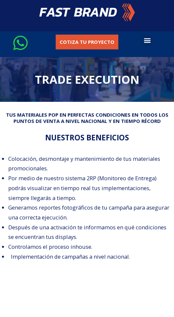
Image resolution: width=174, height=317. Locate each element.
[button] (87, 12)
